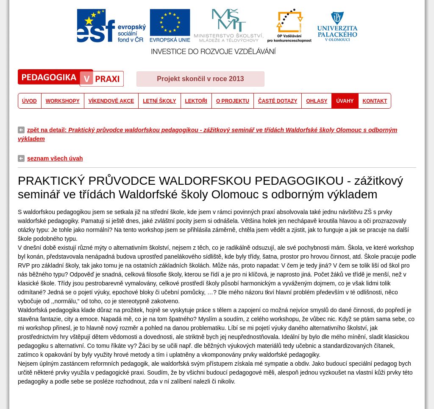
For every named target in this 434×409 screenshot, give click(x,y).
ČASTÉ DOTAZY (277, 101)
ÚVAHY (344, 101)
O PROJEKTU (232, 101)
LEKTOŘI (196, 101)
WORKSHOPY (63, 101)
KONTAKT (375, 101)
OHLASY (316, 101)
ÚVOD (29, 101)
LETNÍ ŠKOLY (159, 101)
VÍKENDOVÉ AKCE (111, 101)
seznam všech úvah (55, 158)
